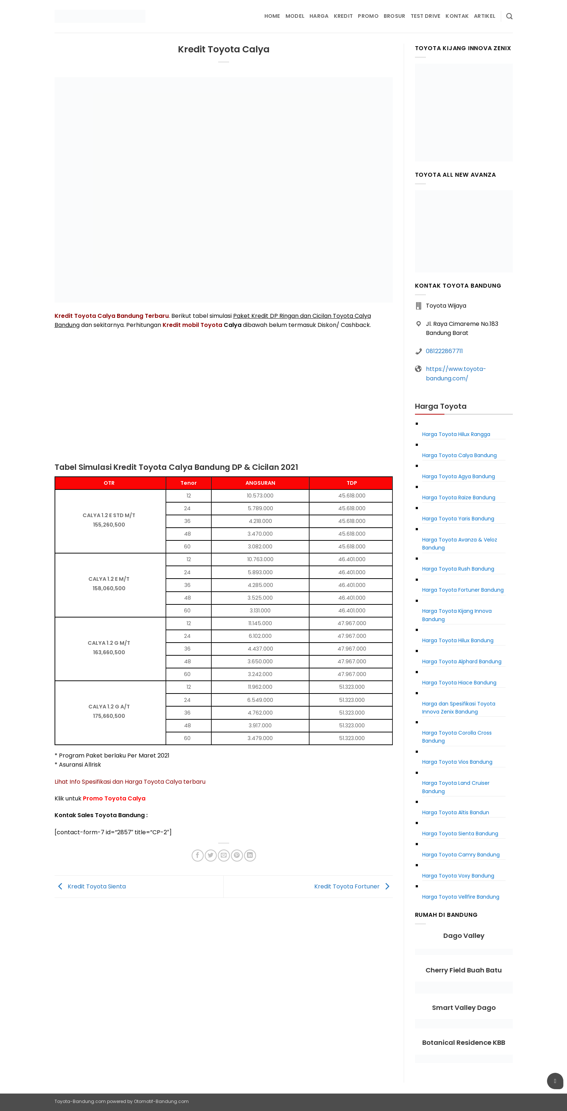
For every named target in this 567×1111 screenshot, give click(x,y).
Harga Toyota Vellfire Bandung (460, 896)
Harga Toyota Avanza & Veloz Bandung (459, 543)
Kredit (343, 16)
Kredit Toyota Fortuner (353, 886)
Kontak (457, 16)
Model (295, 16)
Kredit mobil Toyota (192, 325)
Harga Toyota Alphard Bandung (462, 661)
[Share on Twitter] (211, 856)
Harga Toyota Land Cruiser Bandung (456, 787)
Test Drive (426, 16)
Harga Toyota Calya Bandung (459, 455)
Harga (319, 16)
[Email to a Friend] (224, 856)
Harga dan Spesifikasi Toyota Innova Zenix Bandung (458, 707)
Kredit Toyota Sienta (90, 886)
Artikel (484, 16)
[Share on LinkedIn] (250, 856)
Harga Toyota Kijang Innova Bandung (457, 615)
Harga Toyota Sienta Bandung (460, 833)
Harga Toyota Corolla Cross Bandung (457, 736)
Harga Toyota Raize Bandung (458, 497)
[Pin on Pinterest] (237, 856)
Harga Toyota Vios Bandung (457, 762)
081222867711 (444, 351)
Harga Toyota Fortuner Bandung (463, 590)
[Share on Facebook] (198, 856)
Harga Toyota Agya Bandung (458, 476)
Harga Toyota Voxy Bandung (458, 875)
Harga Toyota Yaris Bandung (458, 518)
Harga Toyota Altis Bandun (455, 812)
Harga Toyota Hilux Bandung (458, 640)
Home (272, 16)
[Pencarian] (509, 16)
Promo (368, 16)
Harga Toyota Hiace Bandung (459, 682)
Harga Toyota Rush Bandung (458, 568)
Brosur (395, 16)
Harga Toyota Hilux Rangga (456, 434)
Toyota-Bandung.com (80, 1101)
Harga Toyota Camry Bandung (461, 854)
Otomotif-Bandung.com (161, 1101)
